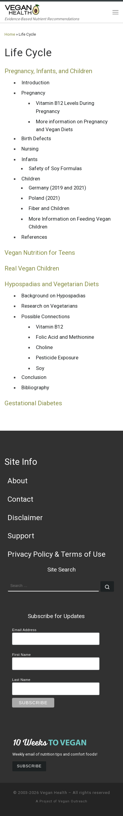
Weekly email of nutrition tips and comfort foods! (54, 754)
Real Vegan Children (32, 268)
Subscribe (29, 766)
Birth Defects (36, 138)
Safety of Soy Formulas (55, 168)
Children (30, 179)
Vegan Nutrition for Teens (40, 252)
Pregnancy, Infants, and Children (48, 71)
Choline (44, 347)
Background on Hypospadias (53, 296)
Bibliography (35, 387)
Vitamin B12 (49, 327)
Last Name (21, 680)
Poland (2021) (44, 198)
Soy (40, 368)
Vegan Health (53, 792)
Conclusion (33, 377)
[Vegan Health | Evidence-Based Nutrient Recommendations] (22, 9)
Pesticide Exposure (57, 358)
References (34, 237)
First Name (21, 654)
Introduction (35, 82)
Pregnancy (33, 93)
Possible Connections (45, 316)
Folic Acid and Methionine (65, 337)
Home (10, 34)
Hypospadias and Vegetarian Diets (52, 284)
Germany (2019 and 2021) (57, 188)
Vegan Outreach (72, 801)
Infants (29, 159)
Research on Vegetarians (49, 306)
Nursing (30, 149)
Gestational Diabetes (33, 403)
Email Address (24, 630)
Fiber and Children (49, 208)
